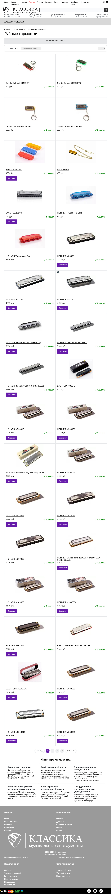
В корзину (12, 178)
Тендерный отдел (64, 870)
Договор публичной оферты (15, 857)
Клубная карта (74, 3)
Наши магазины (15, 3)
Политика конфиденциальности (70, 857)
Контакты (8, 831)
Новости (8, 825)
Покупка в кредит (11, 879)
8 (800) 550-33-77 (12, 17)
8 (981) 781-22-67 (81, 17)
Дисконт (7, 870)
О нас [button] (5, 2)
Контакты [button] (85, 2)
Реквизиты (9, 828)
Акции (24, 2)
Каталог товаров (14, 22)
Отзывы (59, 828)
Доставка (48, 2)
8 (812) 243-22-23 (102, 17)
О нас (6, 819)
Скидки (32, 2)
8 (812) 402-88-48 (57, 17)
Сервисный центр (64, 825)
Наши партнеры (63, 876)
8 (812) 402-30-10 (35, 17)
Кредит (56, 2)
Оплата (40, 2)
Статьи (59, 831)
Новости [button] (64, 2)
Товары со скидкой (12, 873)
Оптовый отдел (63, 873)
